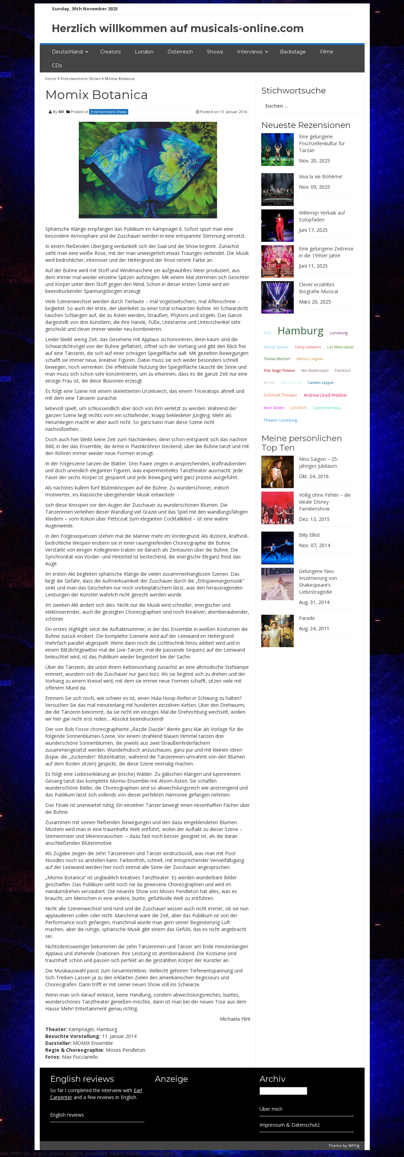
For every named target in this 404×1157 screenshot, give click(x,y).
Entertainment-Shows (80, 78)
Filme (326, 52)
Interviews (249, 52)
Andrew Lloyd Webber (325, 395)
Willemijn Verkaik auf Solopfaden (322, 216)
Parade (307, 618)
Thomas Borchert (277, 358)
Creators (110, 52)
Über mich (271, 1109)
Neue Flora (291, 382)
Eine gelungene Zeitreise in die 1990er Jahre (326, 252)
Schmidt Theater (281, 395)
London (144, 52)
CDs (57, 65)
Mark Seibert (274, 407)
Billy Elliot (309, 535)
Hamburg (300, 330)
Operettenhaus (327, 407)
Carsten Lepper (321, 382)
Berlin (269, 382)
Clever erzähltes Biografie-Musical (318, 288)
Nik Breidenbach (315, 370)
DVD (267, 332)
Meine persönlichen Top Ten (301, 442)
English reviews (67, 1114)
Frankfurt (343, 370)
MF (61, 111)
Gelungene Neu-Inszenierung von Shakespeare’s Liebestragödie (318, 581)
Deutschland (67, 52)
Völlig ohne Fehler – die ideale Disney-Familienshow (325, 502)
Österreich (180, 52)
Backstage (293, 52)
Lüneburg (339, 332)
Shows (215, 52)
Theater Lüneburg (280, 420)
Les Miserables (340, 347)
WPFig (353, 1145)
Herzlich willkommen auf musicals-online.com (178, 28)
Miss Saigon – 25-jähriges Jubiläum (319, 462)
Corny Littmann (308, 347)
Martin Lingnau (310, 358)
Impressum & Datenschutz (290, 1124)
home (51, 78)
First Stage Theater (279, 370)
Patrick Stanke (276, 347)
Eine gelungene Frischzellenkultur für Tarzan (322, 143)
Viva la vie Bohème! (320, 176)
